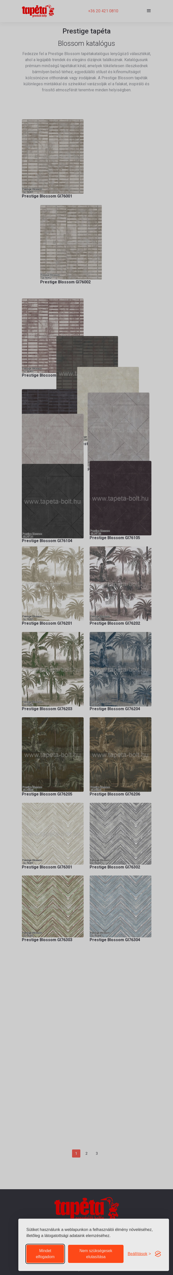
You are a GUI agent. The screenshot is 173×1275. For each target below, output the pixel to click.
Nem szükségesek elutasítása (95, 1254)
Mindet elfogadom (45, 1254)
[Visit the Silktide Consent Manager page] (158, 1254)
